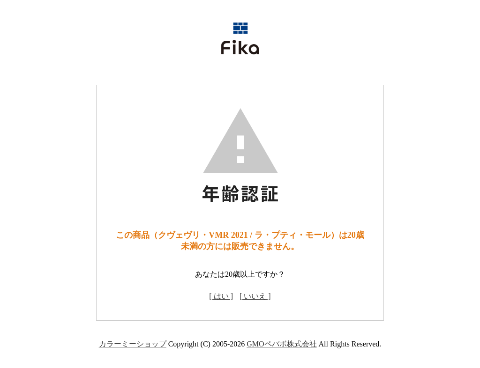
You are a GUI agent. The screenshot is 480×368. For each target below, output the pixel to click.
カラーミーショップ (132, 344)
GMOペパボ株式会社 (281, 344)
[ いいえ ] (255, 296)
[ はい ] (221, 296)
